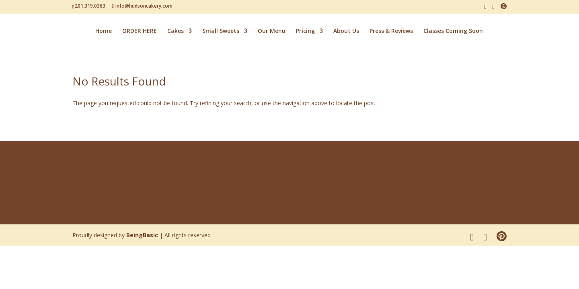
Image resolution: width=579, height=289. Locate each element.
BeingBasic (142, 235)
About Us (346, 31)
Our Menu (271, 31)
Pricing (305, 31)
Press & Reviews (391, 31)
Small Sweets (220, 31)
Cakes (175, 31)
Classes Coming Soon (453, 31)
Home (103, 31)
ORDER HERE (139, 31)
